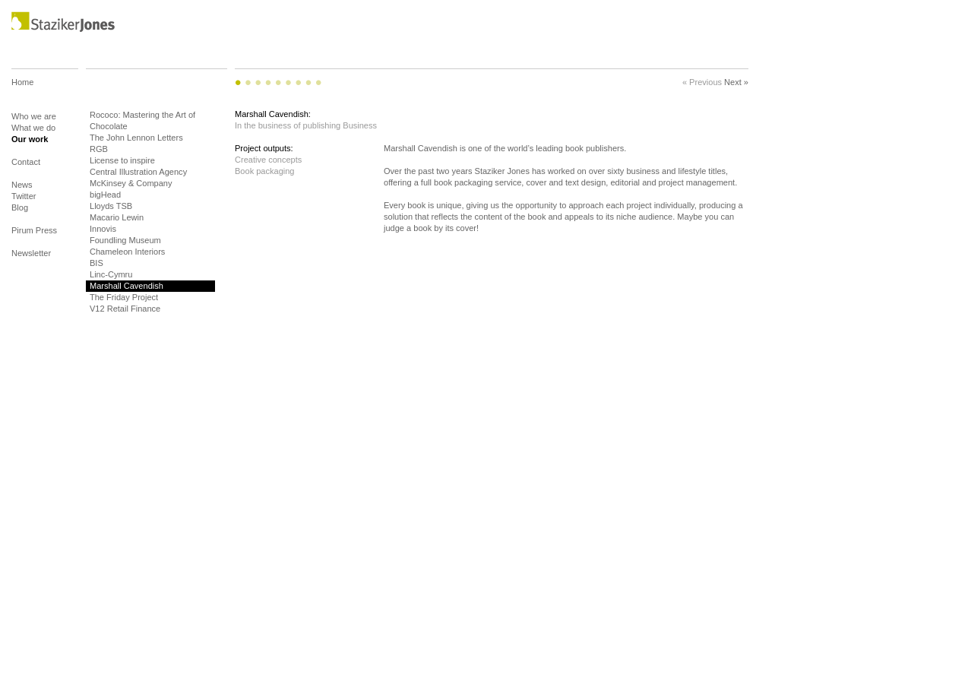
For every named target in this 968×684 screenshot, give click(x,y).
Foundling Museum (125, 240)
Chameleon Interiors (127, 251)
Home (22, 93)
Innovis (103, 228)
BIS (96, 263)
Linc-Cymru (111, 274)
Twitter (23, 196)
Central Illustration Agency (138, 171)
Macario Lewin (117, 217)
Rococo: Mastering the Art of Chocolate (142, 120)
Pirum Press (34, 236)
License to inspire (122, 160)
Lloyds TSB (111, 206)
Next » (736, 82)
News (22, 184)
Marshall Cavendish (126, 285)
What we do (33, 127)
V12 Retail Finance (125, 308)
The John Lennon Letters (136, 137)
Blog (19, 213)
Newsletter (31, 253)
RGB (99, 149)
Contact (25, 167)
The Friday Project (124, 297)
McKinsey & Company (131, 183)
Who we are (33, 116)
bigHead (105, 194)
